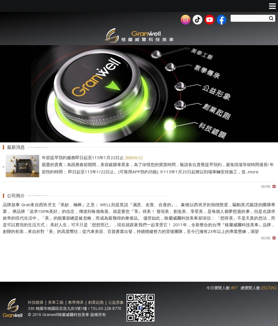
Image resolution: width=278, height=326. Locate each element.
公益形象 (116, 302)
